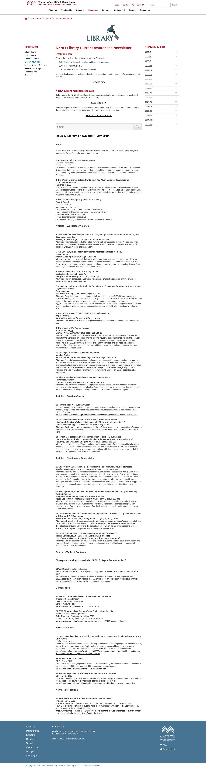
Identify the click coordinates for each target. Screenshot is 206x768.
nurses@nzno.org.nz (75, 739)
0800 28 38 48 (58, 739)
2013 (148, 106)
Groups (132, 10)
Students (80, 10)
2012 (148, 111)
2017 (148, 88)
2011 (148, 116)
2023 (148, 61)
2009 (148, 125)
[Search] (159, 5)
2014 (148, 102)
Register (125, 5)
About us (53, 10)
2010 (148, 120)
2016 (148, 93)
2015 (148, 97)
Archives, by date (155, 46)
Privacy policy (169, 749)
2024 (148, 57)
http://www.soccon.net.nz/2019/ (85, 606)
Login (117, 5)
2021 (148, 70)
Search (174, 5)
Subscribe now (98, 103)
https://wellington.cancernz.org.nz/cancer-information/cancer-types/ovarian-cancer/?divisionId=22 (97, 415)
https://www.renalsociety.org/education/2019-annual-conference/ (99, 621)
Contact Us (141, 5)
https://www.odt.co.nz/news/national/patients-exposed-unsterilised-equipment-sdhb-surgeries (95, 683)
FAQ (132, 5)
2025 (148, 52)
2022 (148, 66)
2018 (148, 84)
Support (105, 10)
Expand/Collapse (176, 52)
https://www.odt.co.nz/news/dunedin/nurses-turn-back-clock (81, 668)
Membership (66, 10)
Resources (93, 10)
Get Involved (119, 10)
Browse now (99, 82)
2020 (148, 75)
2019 (148, 79)
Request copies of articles (99, 115)
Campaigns (145, 10)
